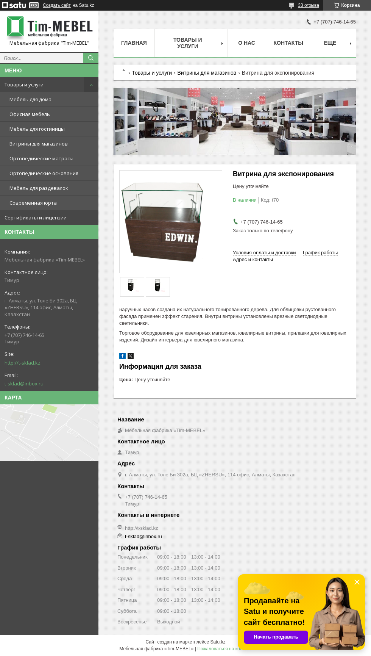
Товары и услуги (24, 84)
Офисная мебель (29, 114)
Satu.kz (217, 642)
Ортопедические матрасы (41, 158)
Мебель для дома (30, 99)
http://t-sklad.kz (23, 362)
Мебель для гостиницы (37, 128)
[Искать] (90, 58)
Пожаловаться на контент (224, 648)
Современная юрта (33, 202)
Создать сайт (57, 5)
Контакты (288, 43)
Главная (134, 43)
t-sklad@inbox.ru (24, 383)
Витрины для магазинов (38, 143)
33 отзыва (308, 5)
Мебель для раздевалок (38, 188)
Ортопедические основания (43, 173)
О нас (246, 43)
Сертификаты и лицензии (36, 217)
